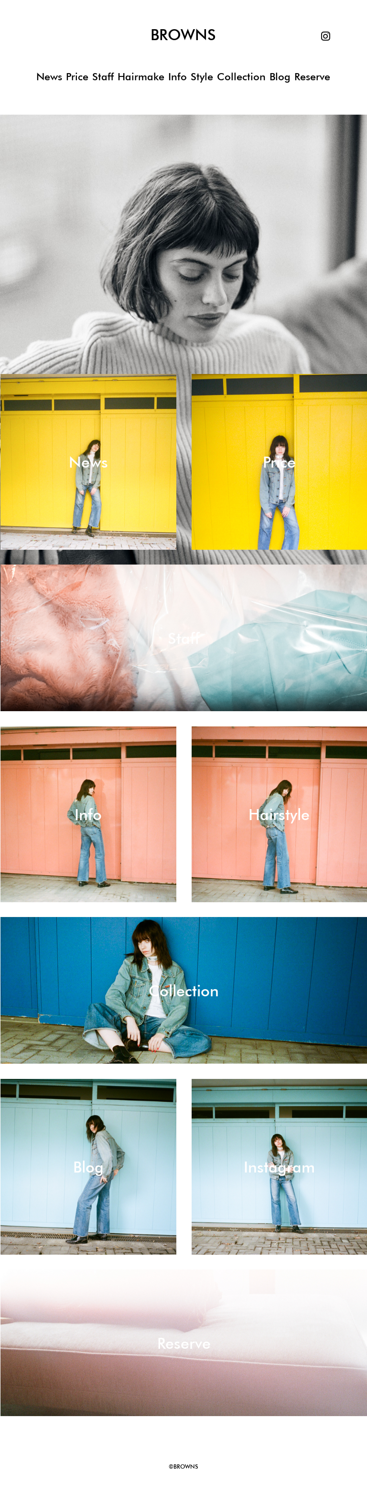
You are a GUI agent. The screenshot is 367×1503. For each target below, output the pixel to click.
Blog (280, 77)
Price (77, 77)
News (49, 77)
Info (177, 77)
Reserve (312, 77)
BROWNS (183, 34)
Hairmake (141, 77)
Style (202, 77)
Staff (103, 77)
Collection (241, 77)
